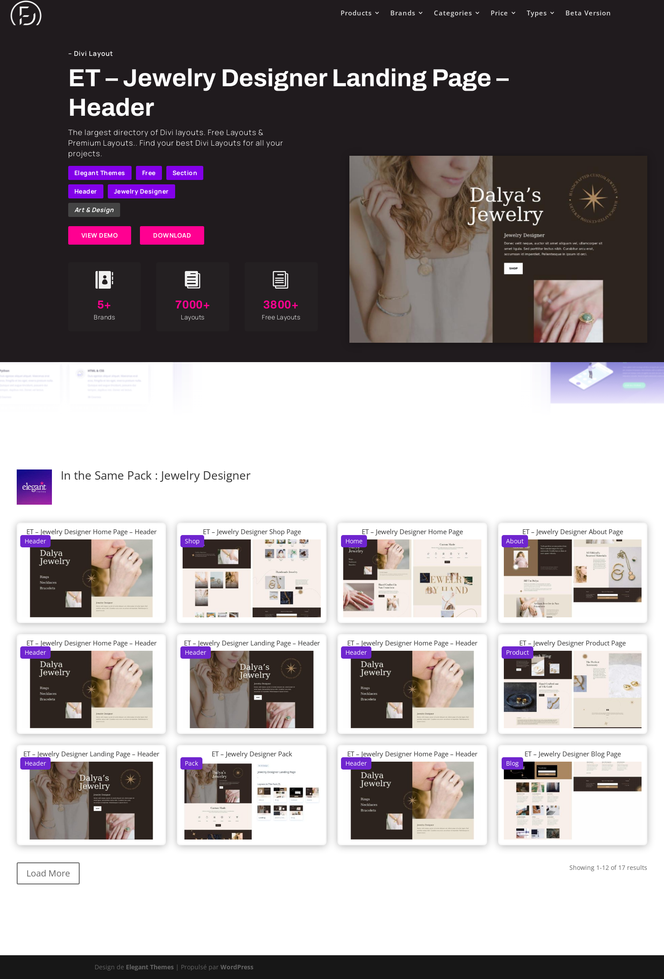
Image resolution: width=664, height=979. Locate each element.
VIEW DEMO (99, 235)
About (515, 541)
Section (185, 173)
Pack (191, 763)
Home (354, 541)
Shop (192, 541)
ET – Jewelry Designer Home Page (412, 531)
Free (149, 173)
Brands (402, 12)
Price (499, 12)
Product (517, 652)
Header (85, 191)
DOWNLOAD (172, 235)
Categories (453, 12)
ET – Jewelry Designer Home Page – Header (91, 531)
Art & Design (94, 209)
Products (356, 12)
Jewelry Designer (141, 191)
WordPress (236, 967)
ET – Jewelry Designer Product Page (572, 642)
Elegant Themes (99, 173)
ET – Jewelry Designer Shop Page (252, 531)
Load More (48, 873)
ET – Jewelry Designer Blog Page (573, 753)
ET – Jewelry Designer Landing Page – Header (252, 642)
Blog (512, 763)
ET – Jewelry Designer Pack (252, 753)
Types (537, 12)
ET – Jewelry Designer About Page (572, 531)
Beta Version (588, 12)
